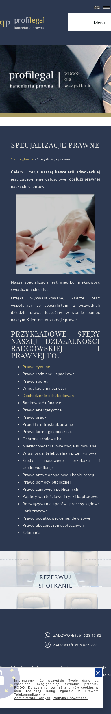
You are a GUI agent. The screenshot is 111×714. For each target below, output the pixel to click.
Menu (102, 24)
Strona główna (22, 159)
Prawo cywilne (36, 367)
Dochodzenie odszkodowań (48, 395)
